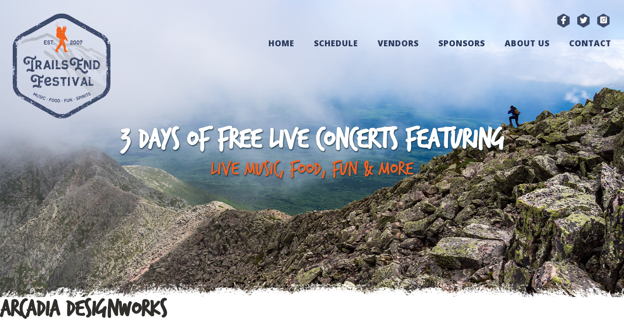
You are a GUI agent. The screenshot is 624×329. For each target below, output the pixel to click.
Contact (590, 43)
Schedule (336, 43)
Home (281, 43)
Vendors (398, 43)
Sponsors (461, 43)
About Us (527, 43)
